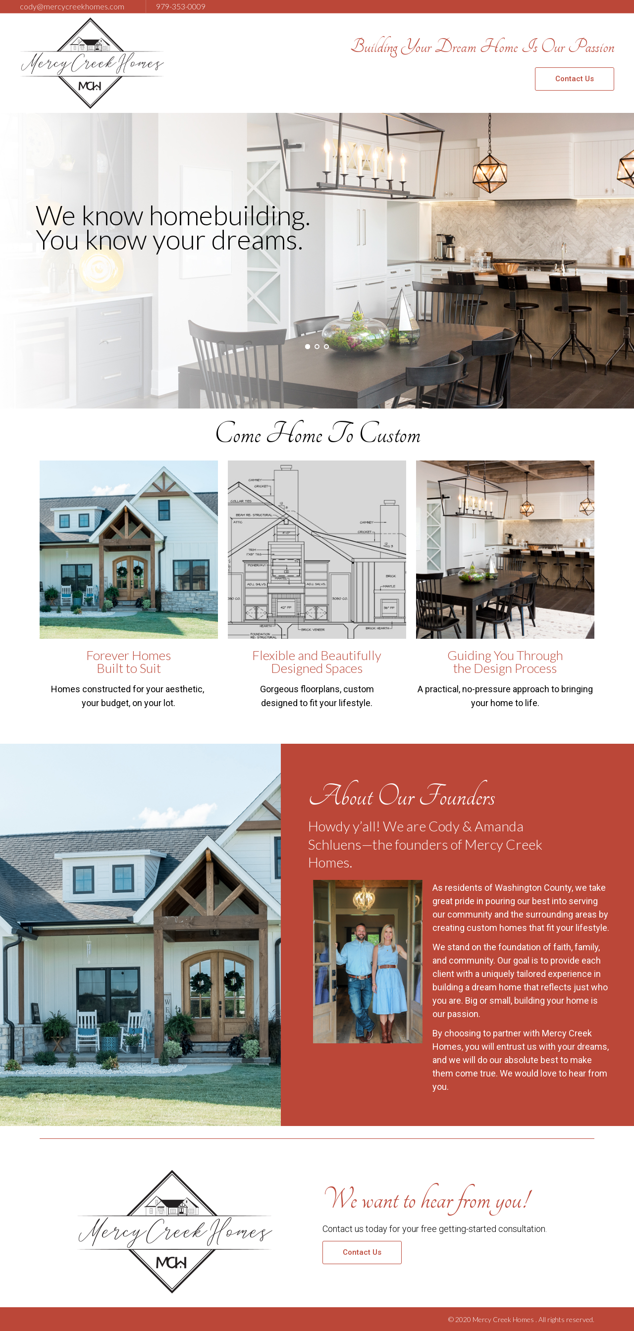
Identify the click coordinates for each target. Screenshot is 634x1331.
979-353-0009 (181, 6)
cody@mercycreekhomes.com (72, 6)
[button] (574, 79)
